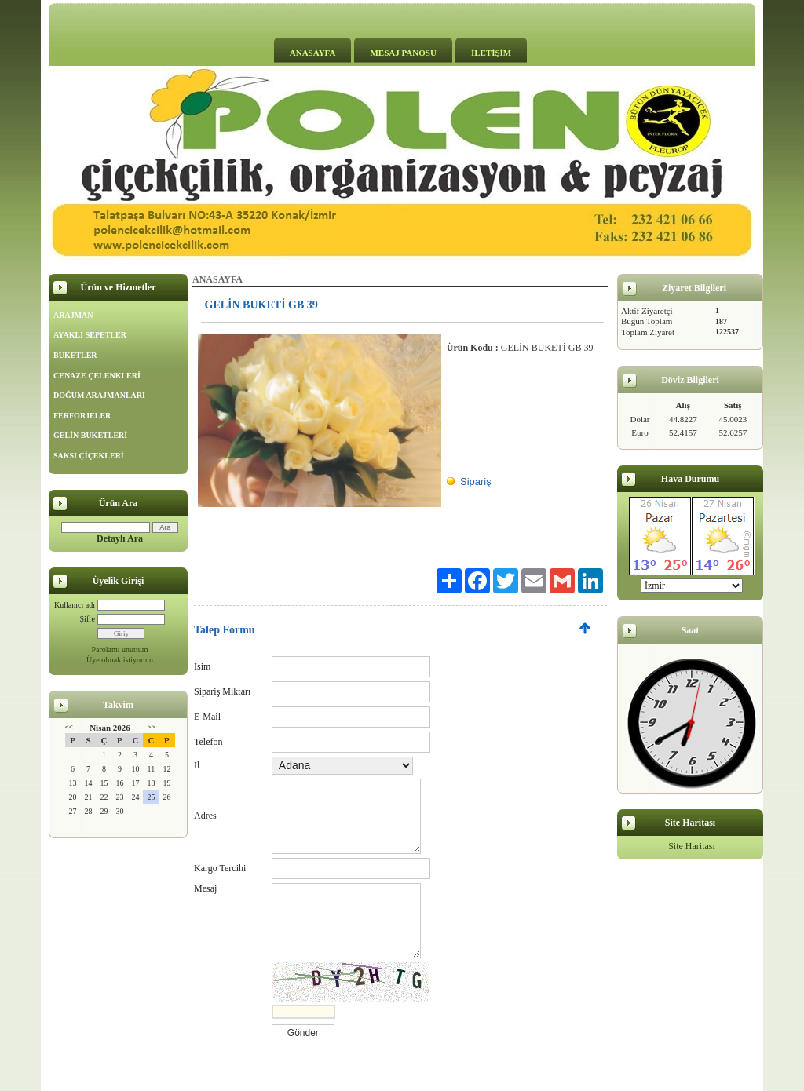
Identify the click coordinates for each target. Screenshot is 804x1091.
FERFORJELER (82, 415)
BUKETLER (75, 355)
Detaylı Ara (120, 538)
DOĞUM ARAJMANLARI (99, 395)
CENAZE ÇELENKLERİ (97, 375)
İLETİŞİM (491, 52)
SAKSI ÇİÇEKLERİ (88, 455)
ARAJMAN (73, 315)
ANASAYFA (313, 52)
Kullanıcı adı (74, 604)
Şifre (87, 619)
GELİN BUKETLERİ (90, 435)
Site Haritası (691, 846)
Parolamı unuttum (120, 649)
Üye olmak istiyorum (119, 659)
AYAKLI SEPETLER (89, 334)
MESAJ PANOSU (403, 52)
